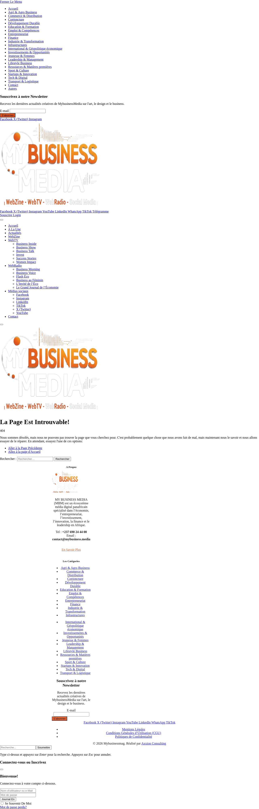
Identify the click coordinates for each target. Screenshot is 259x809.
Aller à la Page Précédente (25, 448)
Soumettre (43, 747)
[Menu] (1, 219)
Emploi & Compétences (23, 30)
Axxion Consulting (153, 743)
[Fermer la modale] (1, 769)
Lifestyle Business (20, 63)
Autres (12, 88)
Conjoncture (16, 19)
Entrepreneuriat (18, 34)
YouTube (22, 313)
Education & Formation (23, 26)
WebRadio (15, 265)
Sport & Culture (18, 70)
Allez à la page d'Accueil (24, 451)
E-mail (4, 111)
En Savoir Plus (71, 549)
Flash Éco (22, 276)
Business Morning (28, 269)
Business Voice (26, 273)
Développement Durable (24, 23)
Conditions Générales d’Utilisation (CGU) (133, 733)
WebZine (14, 236)
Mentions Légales (133, 729)
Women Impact (26, 262)
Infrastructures (17, 45)
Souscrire (6, 215)
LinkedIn (22, 302)
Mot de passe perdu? (13, 807)
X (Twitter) (23, 309)
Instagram (22, 298)
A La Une (14, 229)
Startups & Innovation (22, 74)
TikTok (20, 305)
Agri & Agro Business (22, 12)
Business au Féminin (29, 280)
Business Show (26, 247)
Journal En (8, 799)
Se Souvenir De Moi (18, 803)
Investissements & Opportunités (29, 52)
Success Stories (26, 258)
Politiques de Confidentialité (133, 736)
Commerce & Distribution (25, 16)
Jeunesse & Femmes (21, 56)
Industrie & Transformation (26, 41)
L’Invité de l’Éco (27, 283)
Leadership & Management (26, 59)
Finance (13, 37)
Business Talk (25, 251)
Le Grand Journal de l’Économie (37, 287)
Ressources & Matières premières (30, 66)
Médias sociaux (18, 291)
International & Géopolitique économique (35, 48)
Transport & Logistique (23, 81)
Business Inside (26, 243)
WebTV (13, 240)
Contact (13, 85)
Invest (20, 254)
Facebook (22, 294)
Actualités (14, 233)
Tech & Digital (18, 77)
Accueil (13, 8)
